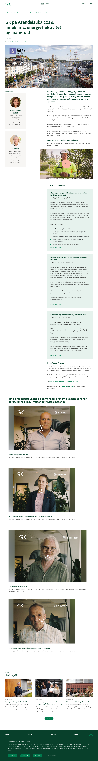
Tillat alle (12, 755)
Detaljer (24, 755)
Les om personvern (50, 756)
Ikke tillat (37, 755)
